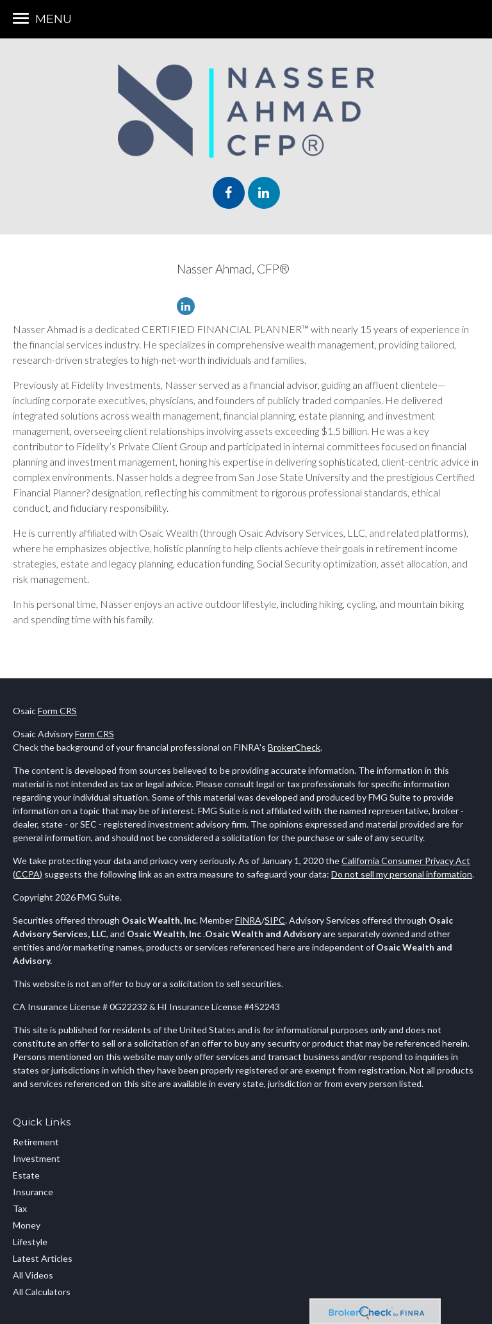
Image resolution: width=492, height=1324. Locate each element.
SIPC (275, 920)
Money (26, 1225)
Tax (20, 1208)
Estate (26, 1175)
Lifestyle (30, 1241)
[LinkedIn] (189, 306)
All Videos (33, 1275)
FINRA (248, 920)
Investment (36, 1158)
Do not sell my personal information (401, 874)
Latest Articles (42, 1258)
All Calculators (41, 1291)
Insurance (33, 1191)
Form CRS (57, 710)
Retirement (36, 1141)
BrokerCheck (294, 747)
